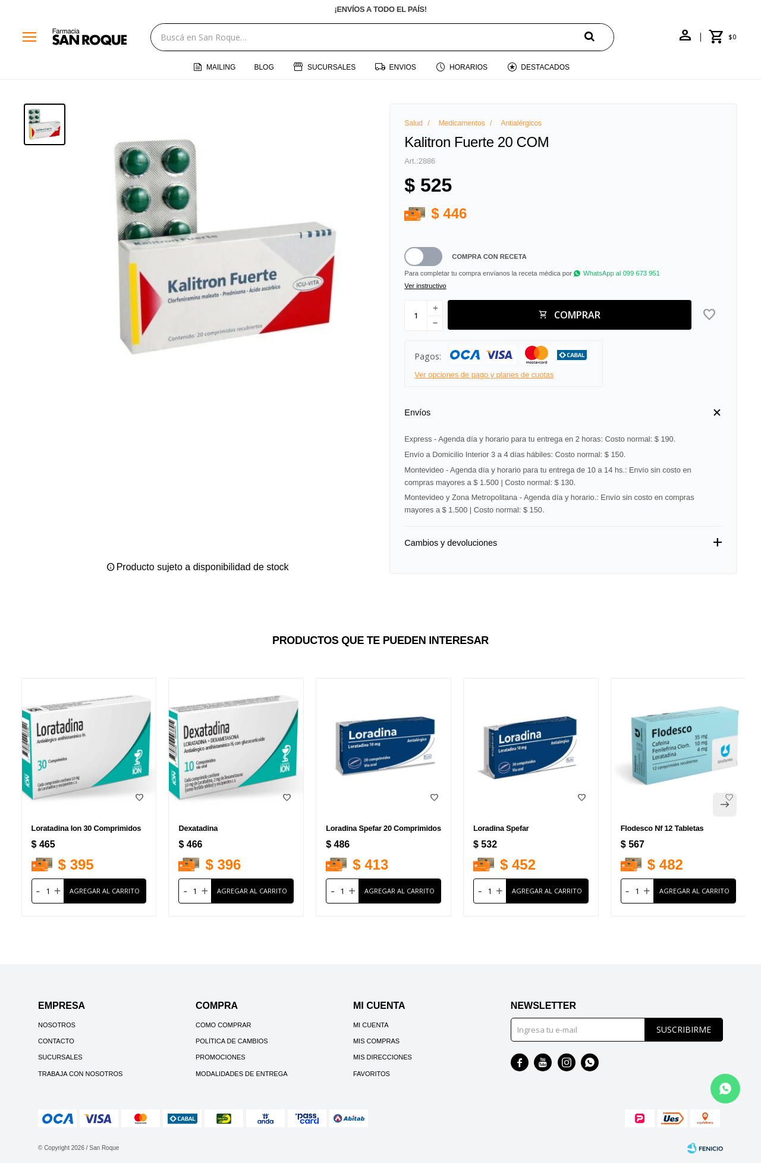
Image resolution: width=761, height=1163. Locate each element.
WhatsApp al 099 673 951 (621, 273)
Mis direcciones (382, 1057)
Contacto (56, 1041)
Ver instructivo (425, 285)
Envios (402, 67)
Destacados (545, 67)
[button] (599, 36)
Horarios (468, 67)
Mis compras (376, 1041)
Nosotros (57, 1024)
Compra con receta (489, 256)
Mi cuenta (371, 1024)
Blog (263, 67)
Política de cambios (232, 1041)
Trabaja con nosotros (80, 1073)
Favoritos (371, 1073)
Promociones (221, 1057)
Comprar (577, 314)
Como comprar (223, 1024)
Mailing (220, 67)
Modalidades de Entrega (242, 1073)
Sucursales (331, 67)
